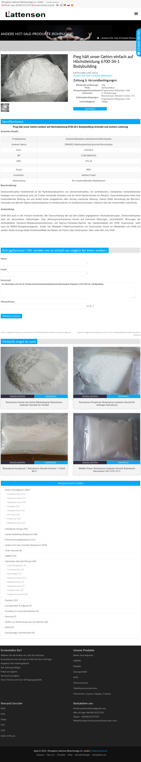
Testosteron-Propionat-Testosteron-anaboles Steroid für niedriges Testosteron (107, 403)
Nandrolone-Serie (14, 502)
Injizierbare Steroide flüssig (18, 561)
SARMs (8, 556)
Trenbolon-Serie (13, 510)
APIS (7, 627)
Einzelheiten (17, 396)
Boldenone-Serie (14, 523)
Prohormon (11, 519)
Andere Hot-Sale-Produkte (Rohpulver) (121, 37)
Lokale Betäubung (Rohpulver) (19, 534)
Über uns (51, 755)
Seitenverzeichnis (99, 751)
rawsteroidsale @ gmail (44, 5)
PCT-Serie (11, 514)
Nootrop (9, 616)
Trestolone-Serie (14, 494)
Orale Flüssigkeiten (15, 565)
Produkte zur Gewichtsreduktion (20, 611)
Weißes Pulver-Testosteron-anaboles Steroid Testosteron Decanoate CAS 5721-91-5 (107, 469)
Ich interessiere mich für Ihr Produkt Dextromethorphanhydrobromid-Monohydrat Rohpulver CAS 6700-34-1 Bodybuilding (68, 290)
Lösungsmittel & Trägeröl (17, 605)
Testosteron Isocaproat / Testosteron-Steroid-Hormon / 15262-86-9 (34, 469)
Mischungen (12, 574)
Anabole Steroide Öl (15, 594)
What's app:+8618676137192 (17, 5)
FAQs (70, 755)
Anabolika (11, 506)
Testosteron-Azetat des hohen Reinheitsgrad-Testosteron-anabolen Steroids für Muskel (34, 403)
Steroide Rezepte (82, 755)
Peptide (8, 600)
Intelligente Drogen (14, 529)
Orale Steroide (12, 550)
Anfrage (90, 108)
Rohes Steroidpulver (14, 489)
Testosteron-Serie (14, 498)
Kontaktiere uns (99, 755)
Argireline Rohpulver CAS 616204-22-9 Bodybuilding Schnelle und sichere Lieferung (35, 332)
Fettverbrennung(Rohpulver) (18, 539)
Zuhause (40, 755)
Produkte (61, 755)
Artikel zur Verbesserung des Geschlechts (24, 622)
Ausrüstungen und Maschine (18, 632)
